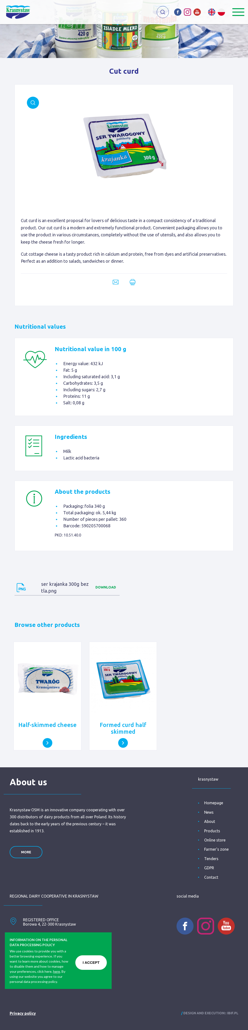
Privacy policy (23, 1013)
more (26, 852)
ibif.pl (232, 1013)
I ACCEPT (91, 962)
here (56, 971)
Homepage (213, 803)
